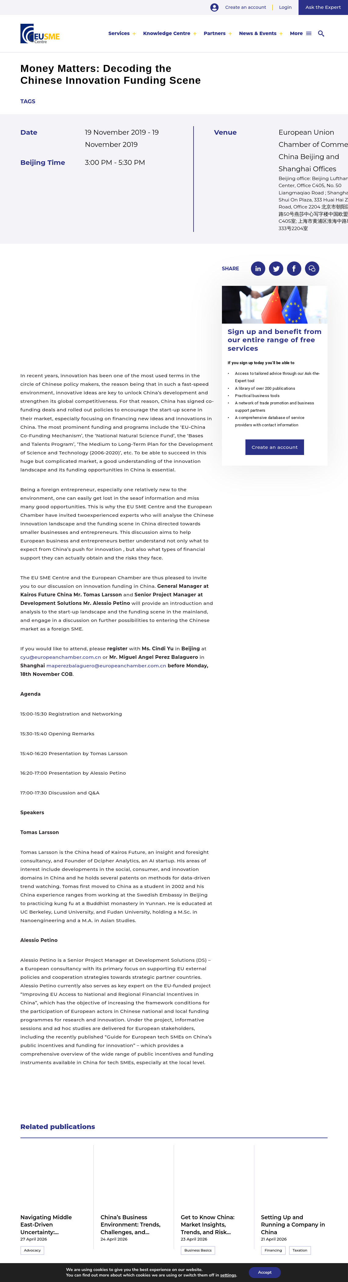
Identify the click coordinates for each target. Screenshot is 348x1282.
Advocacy (32, 1250)
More (296, 33)
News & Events (258, 33)
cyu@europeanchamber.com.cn (60, 657)
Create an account (245, 7)
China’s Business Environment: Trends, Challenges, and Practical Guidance (131, 1225)
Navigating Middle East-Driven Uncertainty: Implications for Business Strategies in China (51, 1225)
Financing (273, 1250)
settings (228, 1275)
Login (285, 7)
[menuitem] (122, 33)
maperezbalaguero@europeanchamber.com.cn (106, 666)
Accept (265, 1272)
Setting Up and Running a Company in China (293, 1224)
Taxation (300, 1250)
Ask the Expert (323, 7)
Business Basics (198, 1250)
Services (119, 33)
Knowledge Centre (166, 33)
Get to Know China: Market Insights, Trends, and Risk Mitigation (207, 1225)
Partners (215, 33)
